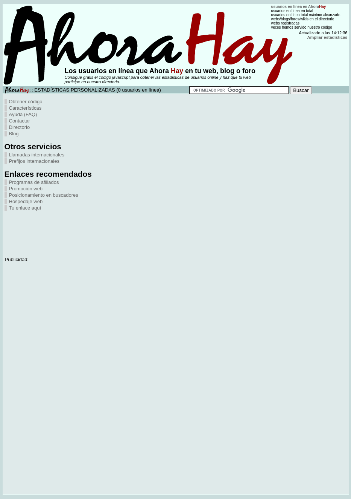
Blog (14, 133)
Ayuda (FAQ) (23, 114)
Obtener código (26, 101)
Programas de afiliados (34, 182)
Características (25, 108)
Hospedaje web (26, 201)
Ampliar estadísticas (327, 37)
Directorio (19, 127)
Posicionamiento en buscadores (43, 195)
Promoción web (26, 188)
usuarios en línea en (298, 7)
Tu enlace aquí (25, 208)
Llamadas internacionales (36, 155)
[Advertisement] (35, 228)
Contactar (19, 121)
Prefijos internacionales (34, 161)
